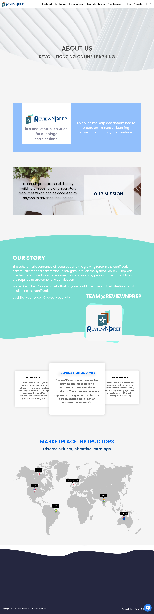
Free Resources (115, 4)
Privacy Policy (127, 609)
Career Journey (76, 4)
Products (137, 4)
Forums (101, 4)
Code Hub (91, 4)
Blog (129, 4)
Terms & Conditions (143, 609)
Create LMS (47, 4)
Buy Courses (60, 4)
